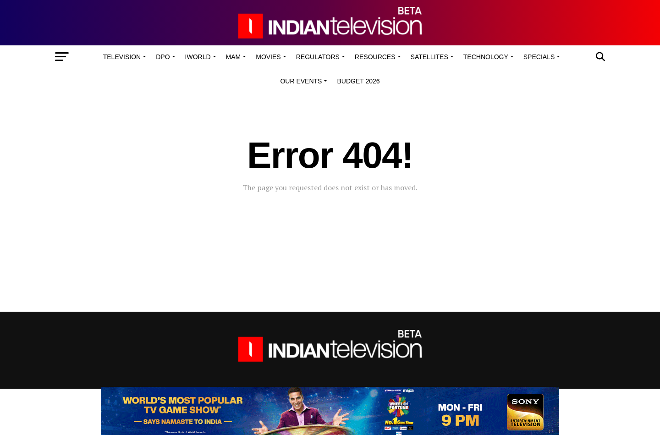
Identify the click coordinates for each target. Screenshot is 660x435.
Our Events (301, 81)
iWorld (198, 57)
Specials (539, 57)
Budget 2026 (358, 81)
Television (122, 57)
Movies (268, 57)
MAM (233, 57)
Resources (375, 57)
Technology (485, 57)
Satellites (429, 57)
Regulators (318, 57)
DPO (163, 57)
